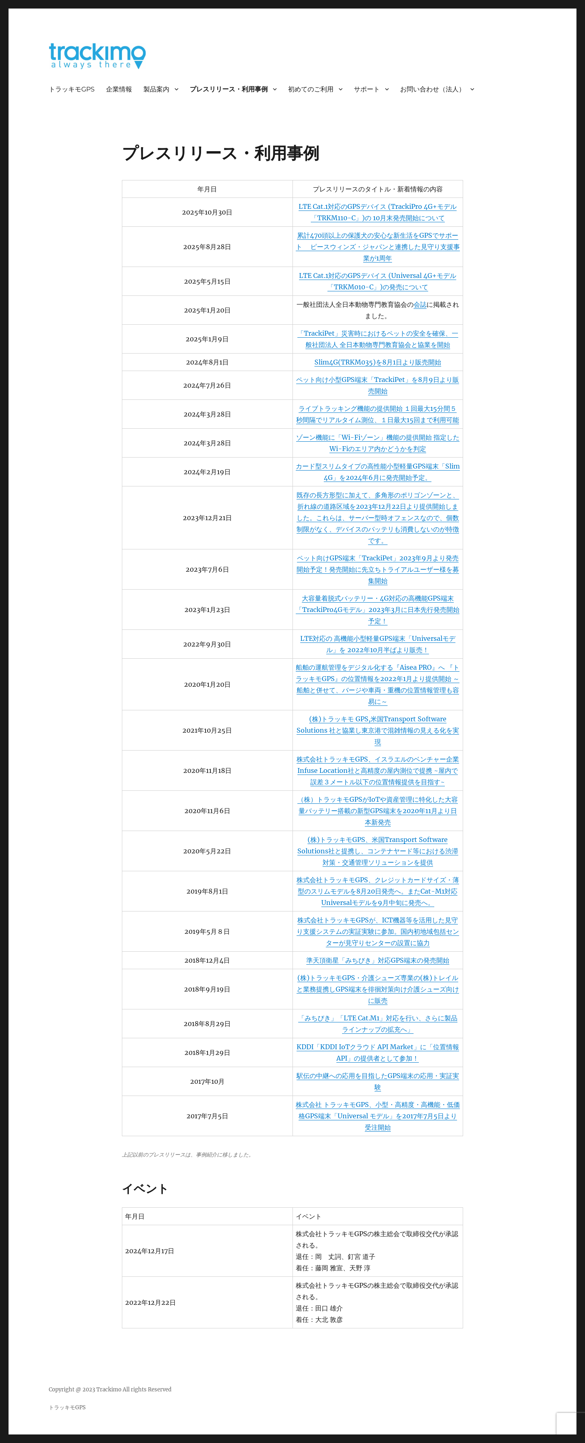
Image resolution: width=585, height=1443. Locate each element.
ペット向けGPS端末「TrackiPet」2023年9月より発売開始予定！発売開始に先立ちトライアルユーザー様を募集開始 (378, 569)
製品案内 (156, 89)
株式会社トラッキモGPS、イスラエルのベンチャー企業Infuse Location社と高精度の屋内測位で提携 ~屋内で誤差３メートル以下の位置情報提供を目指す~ (378, 770)
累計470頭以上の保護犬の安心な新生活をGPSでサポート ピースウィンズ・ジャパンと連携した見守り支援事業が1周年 (378, 246)
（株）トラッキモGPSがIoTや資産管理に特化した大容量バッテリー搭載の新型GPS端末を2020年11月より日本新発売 (377, 810)
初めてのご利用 (311, 89)
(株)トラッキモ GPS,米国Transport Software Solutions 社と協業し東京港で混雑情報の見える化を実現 (378, 730)
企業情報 (119, 89)
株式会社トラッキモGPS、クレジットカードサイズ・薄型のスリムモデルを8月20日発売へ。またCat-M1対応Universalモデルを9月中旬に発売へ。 (378, 891)
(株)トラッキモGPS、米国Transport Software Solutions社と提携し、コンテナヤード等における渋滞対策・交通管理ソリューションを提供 (377, 850)
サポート (367, 89)
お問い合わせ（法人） (432, 89)
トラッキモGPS (72, 89)
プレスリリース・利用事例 (229, 89)
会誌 (420, 304)
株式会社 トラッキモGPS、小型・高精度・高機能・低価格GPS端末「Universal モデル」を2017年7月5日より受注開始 (378, 1115)
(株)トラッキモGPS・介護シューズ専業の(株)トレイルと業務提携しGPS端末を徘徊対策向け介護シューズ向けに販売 (378, 989)
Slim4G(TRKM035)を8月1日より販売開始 (377, 362)
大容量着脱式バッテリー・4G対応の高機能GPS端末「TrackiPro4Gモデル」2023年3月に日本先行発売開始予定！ (377, 609)
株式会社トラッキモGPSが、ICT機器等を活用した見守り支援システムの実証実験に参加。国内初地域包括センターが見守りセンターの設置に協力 (378, 931)
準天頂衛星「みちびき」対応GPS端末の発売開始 (377, 960)
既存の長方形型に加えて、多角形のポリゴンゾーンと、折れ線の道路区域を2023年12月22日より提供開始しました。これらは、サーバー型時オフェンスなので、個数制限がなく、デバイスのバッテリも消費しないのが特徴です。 (378, 518)
